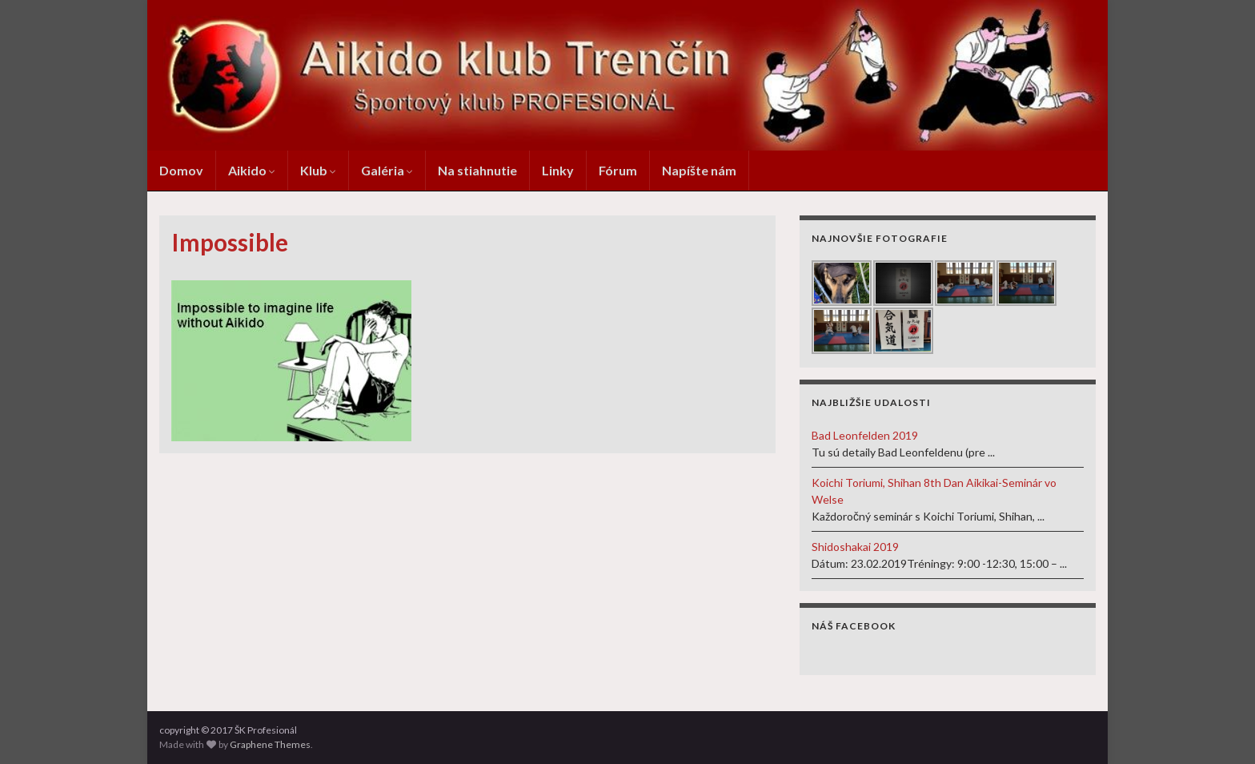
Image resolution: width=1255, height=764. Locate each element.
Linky (558, 170)
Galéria (387, 170)
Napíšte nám (699, 170)
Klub (318, 170)
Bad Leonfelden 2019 (865, 435)
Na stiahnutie (477, 170)
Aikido (251, 170)
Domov (181, 170)
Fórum (618, 170)
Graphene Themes (270, 744)
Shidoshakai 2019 (855, 546)
